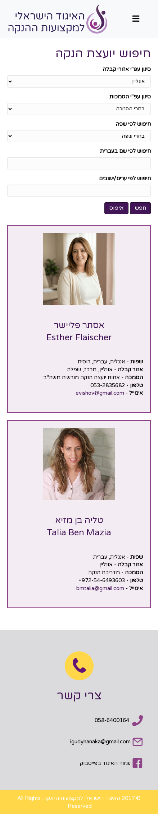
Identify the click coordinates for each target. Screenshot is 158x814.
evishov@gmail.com (100, 393)
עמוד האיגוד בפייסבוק (105, 763)
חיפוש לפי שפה (133, 124)
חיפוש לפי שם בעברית (125, 151)
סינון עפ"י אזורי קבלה (127, 69)
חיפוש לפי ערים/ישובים (125, 178)
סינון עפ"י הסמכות (130, 96)
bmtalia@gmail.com (100, 588)
